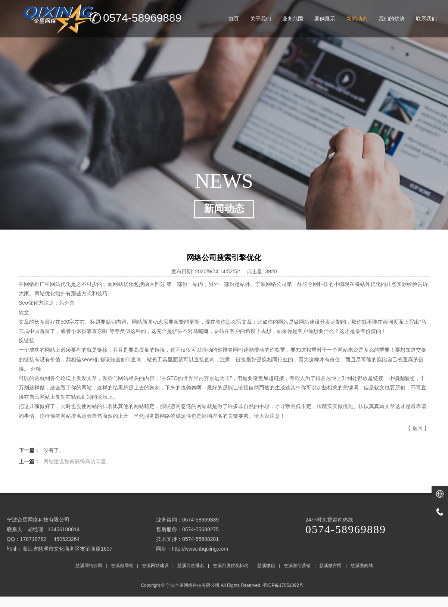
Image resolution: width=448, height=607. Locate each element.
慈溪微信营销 (297, 565)
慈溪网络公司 (88, 565)
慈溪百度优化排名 (231, 565)
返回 (417, 428)
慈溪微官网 (330, 565)
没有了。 (53, 450)
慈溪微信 (266, 565)
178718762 (33, 539)
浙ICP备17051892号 (283, 585)
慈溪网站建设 (155, 565)
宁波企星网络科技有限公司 (193, 585)
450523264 (66, 539)
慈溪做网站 (122, 565)
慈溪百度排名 (190, 565)
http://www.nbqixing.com (200, 549)
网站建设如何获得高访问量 (74, 461)
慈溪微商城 (362, 565)
